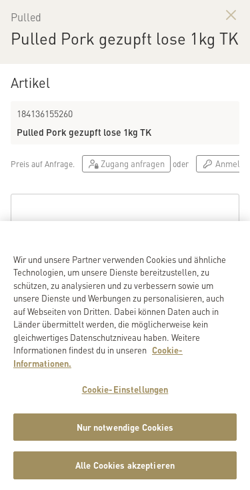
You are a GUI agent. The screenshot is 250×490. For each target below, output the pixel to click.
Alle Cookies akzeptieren (125, 469)
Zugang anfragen (126, 163)
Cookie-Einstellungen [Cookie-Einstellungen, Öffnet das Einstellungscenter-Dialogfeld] (125, 393)
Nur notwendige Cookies (125, 431)
